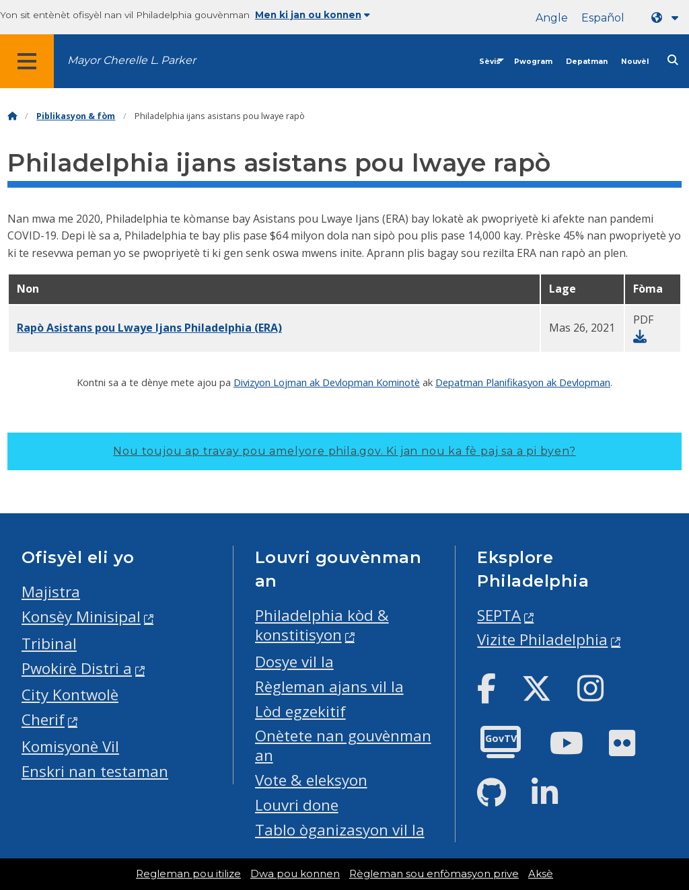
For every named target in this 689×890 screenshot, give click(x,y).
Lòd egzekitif (300, 711)
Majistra (51, 591)
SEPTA (499, 615)
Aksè (540, 874)
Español (602, 17)
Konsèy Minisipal (81, 616)
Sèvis (490, 61)
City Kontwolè (70, 694)
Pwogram (533, 61)
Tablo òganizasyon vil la (340, 829)
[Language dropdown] (667, 18)
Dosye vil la (294, 661)
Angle (552, 17)
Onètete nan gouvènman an (343, 745)
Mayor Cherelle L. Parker (131, 60)
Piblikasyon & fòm (75, 116)
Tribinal (49, 643)
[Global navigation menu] (27, 61)
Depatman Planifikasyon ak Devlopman (522, 382)
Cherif (43, 719)
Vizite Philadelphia (542, 639)
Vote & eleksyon (311, 780)
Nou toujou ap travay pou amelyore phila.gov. (344, 451)
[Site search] (673, 60)
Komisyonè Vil (70, 746)
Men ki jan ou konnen (312, 14)
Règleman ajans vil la (329, 686)
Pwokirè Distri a (77, 668)
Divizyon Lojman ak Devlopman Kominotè (326, 382)
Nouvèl (635, 61)
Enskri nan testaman (95, 771)
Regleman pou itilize (188, 874)
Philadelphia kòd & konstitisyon (322, 625)
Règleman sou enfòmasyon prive (434, 874)
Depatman (587, 61)
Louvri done (296, 804)
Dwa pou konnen (295, 874)
